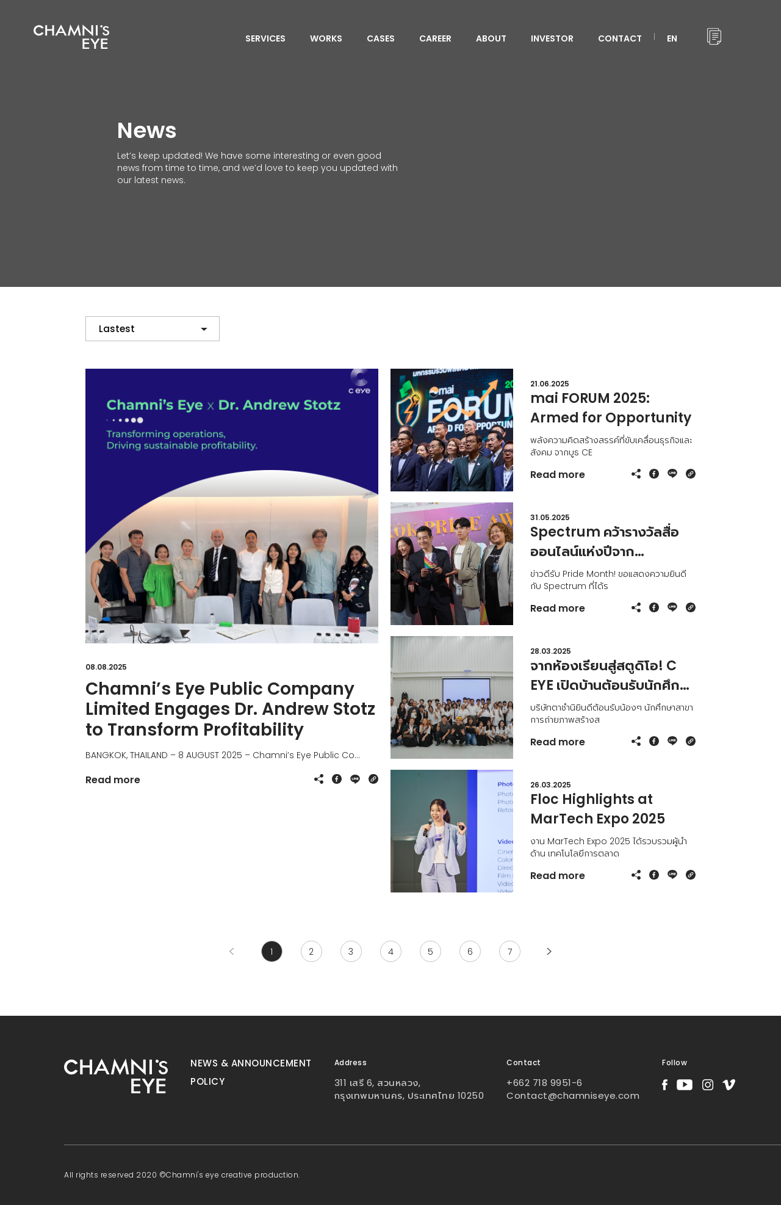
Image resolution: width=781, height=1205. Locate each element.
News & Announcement (251, 1063)
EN (672, 38)
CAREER (435, 38)
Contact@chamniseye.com (572, 1095)
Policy (207, 1081)
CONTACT (620, 38)
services (265, 38)
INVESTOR (552, 38)
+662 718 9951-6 (544, 1082)
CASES (381, 38)
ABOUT (491, 38)
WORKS (326, 38)
